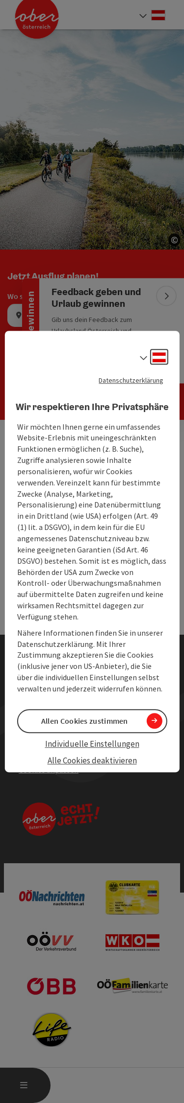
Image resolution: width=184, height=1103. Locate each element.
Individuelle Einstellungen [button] (92, 743)
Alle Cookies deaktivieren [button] (92, 761)
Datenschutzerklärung (131, 380)
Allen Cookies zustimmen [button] (84, 721)
